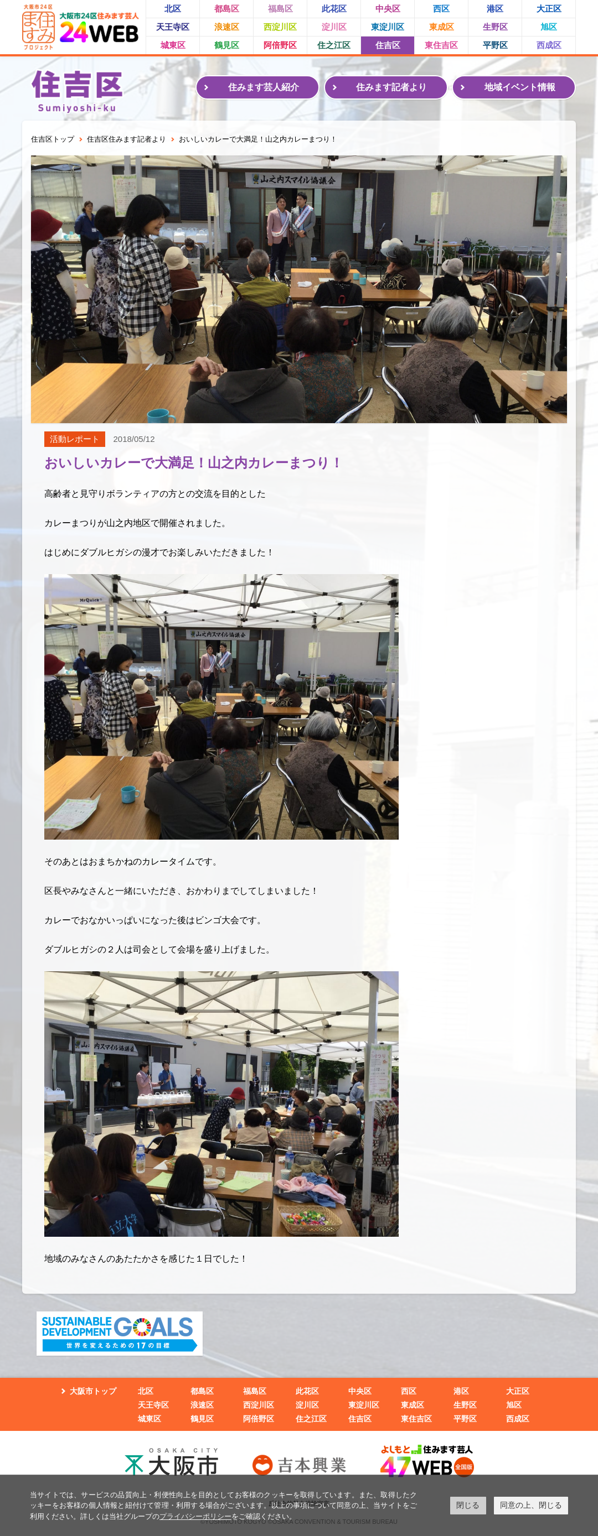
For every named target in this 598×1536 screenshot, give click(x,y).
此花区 (334, 8)
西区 (441, 8)
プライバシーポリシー (195, 1516)
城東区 (173, 45)
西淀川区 (280, 27)
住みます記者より (391, 87)
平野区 (495, 45)
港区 (495, 8)
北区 (172, 8)
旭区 (548, 27)
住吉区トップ (52, 139)
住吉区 (387, 45)
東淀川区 (387, 27)
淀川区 (334, 27)
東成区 (441, 27)
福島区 (280, 8)
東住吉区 (441, 45)
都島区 (226, 8)
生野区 (495, 27)
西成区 (549, 45)
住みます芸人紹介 (263, 87)
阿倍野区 (280, 45)
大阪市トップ (93, 1391)
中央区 (387, 8)
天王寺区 (172, 27)
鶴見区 (226, 45)
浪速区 (226, 27)
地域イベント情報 (519, 87)
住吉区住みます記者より (126, 139)
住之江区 (333, 45)
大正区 (549, 8)
